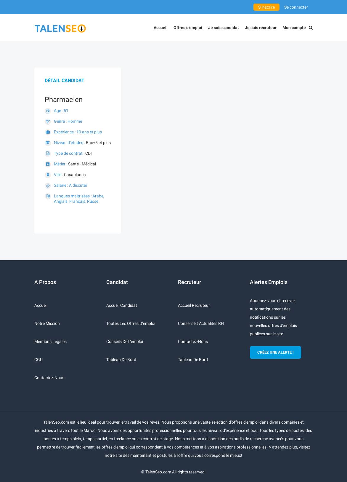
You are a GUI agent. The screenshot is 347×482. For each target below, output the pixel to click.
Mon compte (294, 27)
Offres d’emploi (188, 27)
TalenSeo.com (158, 472)
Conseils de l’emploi (124, 341)
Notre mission (47, 323)
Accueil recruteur (194, 305)
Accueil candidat (121, 305)
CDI (88, 153)
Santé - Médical (82, 164)
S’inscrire (266, 7)
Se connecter (296, 7)
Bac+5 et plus (98, 142)
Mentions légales (50, 341)
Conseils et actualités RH (201, 323)
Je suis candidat (223, 27)
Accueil (161, 27)
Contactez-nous (49, 377)
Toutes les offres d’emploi (130, 323)
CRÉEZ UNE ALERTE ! (275, 352)
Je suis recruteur (261, 27)
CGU (38, 359)
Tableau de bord (121, 359)
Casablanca (75, 174)
